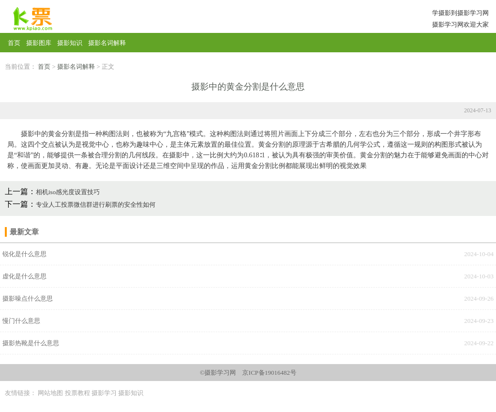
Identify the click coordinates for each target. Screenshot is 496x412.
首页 (14, 42)
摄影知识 (69, 42)
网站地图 (50, 393)
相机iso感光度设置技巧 (68, 192)
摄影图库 (38, 42)
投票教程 (77, 393)
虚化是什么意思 (24, 276)
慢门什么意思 (21, 320)
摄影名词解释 (107, 42)
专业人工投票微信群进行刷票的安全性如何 (95, 204)
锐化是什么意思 (24, 254)
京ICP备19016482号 (269, 372)
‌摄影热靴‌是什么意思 (30, 343)
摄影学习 (104, 393)
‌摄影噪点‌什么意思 (27, 298)
